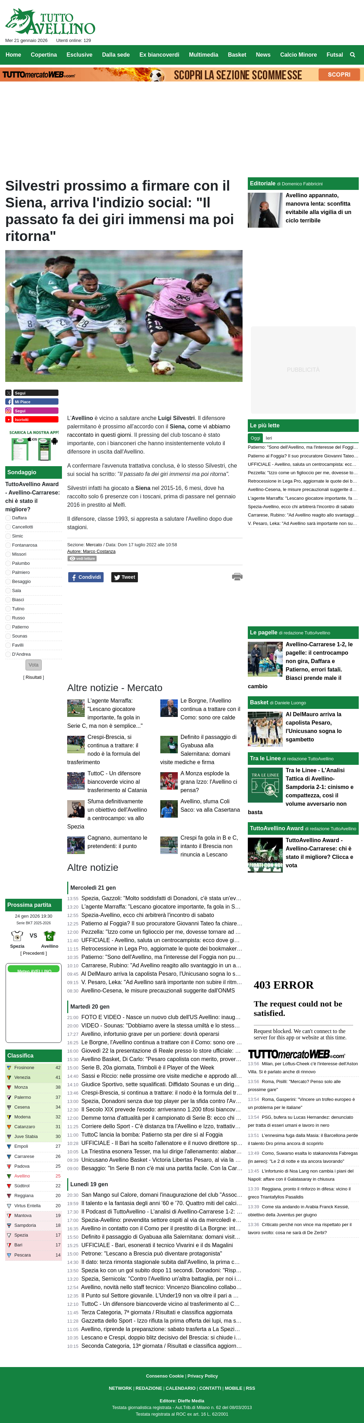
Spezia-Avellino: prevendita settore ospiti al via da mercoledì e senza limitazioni (180, 1220)
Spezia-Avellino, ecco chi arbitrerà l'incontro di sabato (148, 915)
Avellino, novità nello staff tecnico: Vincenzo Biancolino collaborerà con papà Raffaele (187, 1287)
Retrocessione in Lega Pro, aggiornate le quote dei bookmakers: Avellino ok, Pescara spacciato (200, 949)
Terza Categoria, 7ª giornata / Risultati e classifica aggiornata (156, 1312)
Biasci (18, 599)
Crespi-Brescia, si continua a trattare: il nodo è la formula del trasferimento (174, 1093)
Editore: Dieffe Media (182, 1400)
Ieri (269, 438)
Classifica (20, 1056)
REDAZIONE (149, 1388)
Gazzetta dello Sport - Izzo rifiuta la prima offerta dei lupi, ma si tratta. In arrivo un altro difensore (201, 1321)
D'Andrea (21, 654)
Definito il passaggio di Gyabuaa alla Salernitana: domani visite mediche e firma (180, 1237)
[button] (34, 665)
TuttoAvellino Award (276, 828)
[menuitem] (352, 55)
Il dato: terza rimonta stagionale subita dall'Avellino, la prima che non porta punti (181, 1262)
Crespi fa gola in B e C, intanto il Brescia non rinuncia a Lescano (209, 846)
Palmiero (21, 572)
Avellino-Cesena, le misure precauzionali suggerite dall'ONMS (158, 991)
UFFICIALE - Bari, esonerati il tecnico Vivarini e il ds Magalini (157, 1245)
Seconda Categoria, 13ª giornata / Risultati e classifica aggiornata (163, 1346)
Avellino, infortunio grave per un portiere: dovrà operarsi (150, 1034)
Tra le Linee (265, 758)
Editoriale (262, 183)
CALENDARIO (180, 1388)
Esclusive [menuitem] (79, 55)
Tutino (18, 608)
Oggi (255, 438)
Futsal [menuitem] (335, 55)
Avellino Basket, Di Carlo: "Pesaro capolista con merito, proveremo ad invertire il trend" (188, 1059)
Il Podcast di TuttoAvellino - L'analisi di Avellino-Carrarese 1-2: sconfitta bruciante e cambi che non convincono (218, 1212)
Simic (17, 536)
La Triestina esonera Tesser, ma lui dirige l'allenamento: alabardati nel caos (175, 1151)
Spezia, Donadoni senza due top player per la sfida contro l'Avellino (165, 1101)
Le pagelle (263, 632)
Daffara (19, 517)
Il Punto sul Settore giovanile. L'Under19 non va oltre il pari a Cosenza (168, 1296)
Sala (16, 590)
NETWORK (120, 1388)
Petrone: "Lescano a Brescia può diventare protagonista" (152, 1254)
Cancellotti (22, 526)
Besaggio (21, 581)
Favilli (18, 645)
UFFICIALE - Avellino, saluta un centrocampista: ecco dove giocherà (166, 940)
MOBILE (233, 1388)
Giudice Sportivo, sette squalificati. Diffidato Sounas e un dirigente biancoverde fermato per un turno (206, 1084)
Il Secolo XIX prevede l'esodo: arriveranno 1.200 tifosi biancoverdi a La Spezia (179, 1109)
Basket (259, 702)
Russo (18, 617)
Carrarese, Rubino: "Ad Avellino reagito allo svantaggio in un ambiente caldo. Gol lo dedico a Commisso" (211, 965)
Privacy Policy (203, 1376)
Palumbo (21, 563)
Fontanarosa (24, 545)
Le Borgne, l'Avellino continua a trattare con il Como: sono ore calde (210, 709)
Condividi (86, 577)
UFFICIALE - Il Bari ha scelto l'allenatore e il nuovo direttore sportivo (166, 1143)
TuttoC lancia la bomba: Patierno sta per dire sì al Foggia (152, 1135)
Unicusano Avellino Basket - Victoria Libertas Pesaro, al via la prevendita (171, 1160)
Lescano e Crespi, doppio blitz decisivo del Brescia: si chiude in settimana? (175, 1337)
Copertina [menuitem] (44, 55)
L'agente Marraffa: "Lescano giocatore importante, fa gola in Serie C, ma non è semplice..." (194, 907)
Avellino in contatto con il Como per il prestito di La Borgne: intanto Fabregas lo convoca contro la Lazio (209, 1228)
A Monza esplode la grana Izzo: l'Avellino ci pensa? (209, 781)
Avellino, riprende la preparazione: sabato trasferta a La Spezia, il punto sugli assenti (186, 1329)
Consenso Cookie (165, 1376)
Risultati (34, 677)
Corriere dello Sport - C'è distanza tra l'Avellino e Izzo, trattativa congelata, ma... (181, 1126)
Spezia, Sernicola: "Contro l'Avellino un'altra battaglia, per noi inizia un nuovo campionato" (193, 1279)
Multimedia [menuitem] (203, 55)
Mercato (94, 544)
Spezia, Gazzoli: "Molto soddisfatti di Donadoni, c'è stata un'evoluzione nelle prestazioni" (191, 898)
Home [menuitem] (13, 55)
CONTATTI (210, 1388)
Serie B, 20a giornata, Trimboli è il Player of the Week (148, 1067)
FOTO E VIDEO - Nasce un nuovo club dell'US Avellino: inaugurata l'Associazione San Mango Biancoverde (215, 1017)
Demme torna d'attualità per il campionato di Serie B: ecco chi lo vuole (168, 1118)
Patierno (20, 626)
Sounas (19, 636)
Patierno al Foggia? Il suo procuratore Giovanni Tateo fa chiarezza (164, 923)
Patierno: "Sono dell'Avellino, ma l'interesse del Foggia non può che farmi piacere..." (185, 957)
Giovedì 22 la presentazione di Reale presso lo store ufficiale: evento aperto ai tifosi (185, 1051)
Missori (19, 554)
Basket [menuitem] (237, 55)
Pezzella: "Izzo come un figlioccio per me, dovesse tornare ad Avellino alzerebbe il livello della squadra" (210, 932)
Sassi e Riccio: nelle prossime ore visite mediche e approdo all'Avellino (169, 1076)
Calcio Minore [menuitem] (298, 55)
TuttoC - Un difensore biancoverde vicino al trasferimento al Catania (117, 781)
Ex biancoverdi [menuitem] (160, 55)
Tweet (124, 577)
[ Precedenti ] (33, 953)
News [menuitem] (263, 55)
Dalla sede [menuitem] (116, 55)
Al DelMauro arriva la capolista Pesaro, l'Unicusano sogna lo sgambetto (170, 974)
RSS (250, 1388)
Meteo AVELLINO (34, 971)
